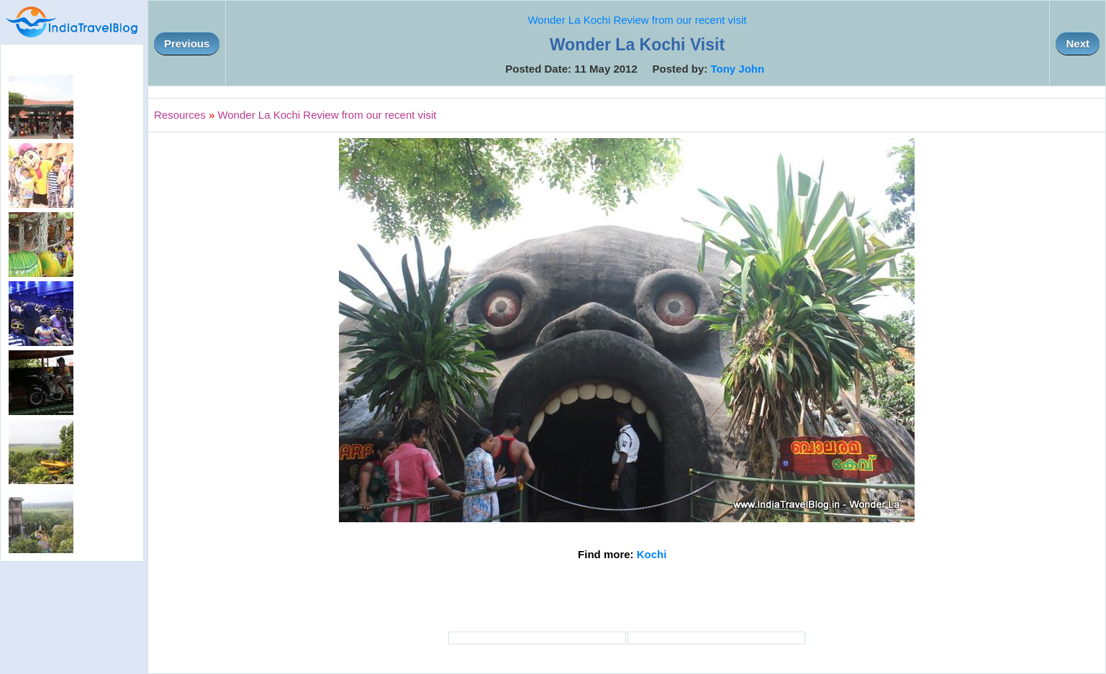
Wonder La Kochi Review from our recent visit (636, 20)
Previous (186, 43)
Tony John (737, 69)
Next (1077, 43)
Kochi (652, 554)
